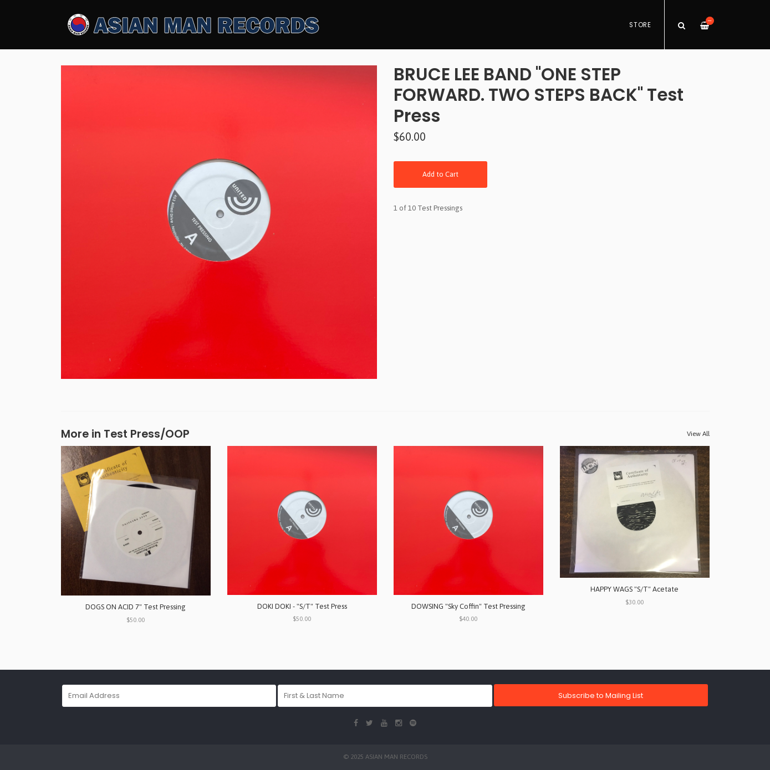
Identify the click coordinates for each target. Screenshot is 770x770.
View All (698, 434)
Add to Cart (440, 174)
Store (640, 24)
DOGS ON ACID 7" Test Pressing (135, 607)
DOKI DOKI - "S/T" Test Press (302, 606)
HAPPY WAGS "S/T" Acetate (634, 589)
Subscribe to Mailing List (600, 695)
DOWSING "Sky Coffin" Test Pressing (468, 606)
